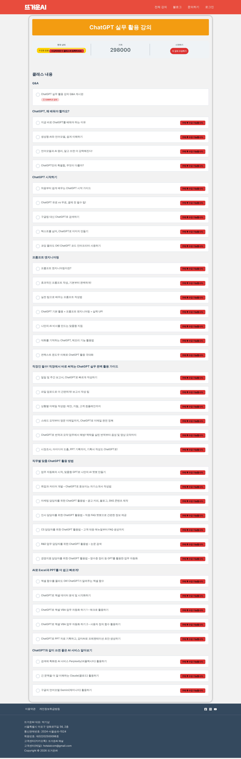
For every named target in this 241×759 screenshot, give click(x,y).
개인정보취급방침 (47, 710)
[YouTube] (215, 710)
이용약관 (29, 710)
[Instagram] (210, 710)
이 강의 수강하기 (179, 51)
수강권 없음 (44, 50)
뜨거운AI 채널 (56, 742)
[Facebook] (205, 710)
